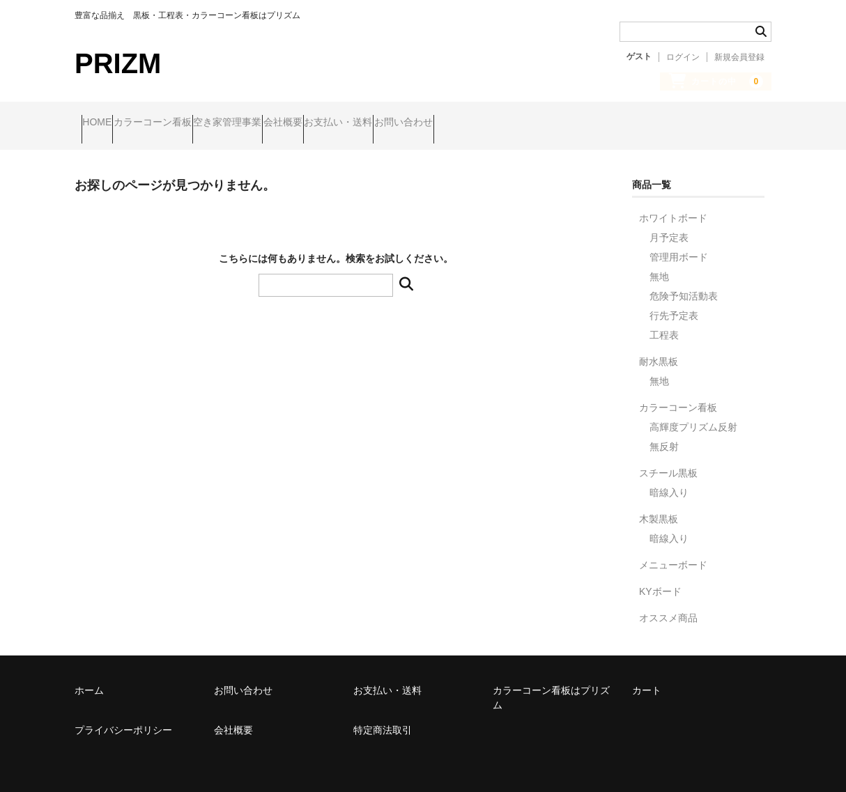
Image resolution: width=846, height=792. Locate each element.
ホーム (89, 678)
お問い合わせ (544, 123)
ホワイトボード (673, 206)
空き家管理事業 (288, 123)
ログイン (683, 57)
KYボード (660, 579)
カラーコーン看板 (186, 123)
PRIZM (118, 63)
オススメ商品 (668, 606)
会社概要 (370, 123)
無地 (659, 264)
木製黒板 (658, 507)
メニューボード (673, 553)
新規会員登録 (739, 57)
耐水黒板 (658, 349)
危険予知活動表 (683, 284)
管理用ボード (678, 245)
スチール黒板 (668, 461)
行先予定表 (673, 303)
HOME (103, 123)
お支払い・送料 (452, 123)
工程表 (664, 323)
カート (646, 678)
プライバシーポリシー (123, 718)
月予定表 (669, 225)
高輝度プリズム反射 (693, 415)
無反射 (664, 434)
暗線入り (669, 480)
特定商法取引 (382, 718)
